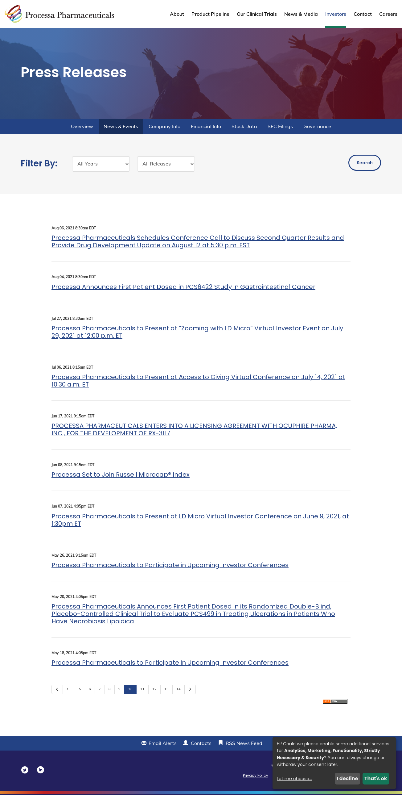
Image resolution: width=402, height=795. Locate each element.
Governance (317, 127)
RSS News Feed (244, 744)
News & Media (301, 14)
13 (166, 690)
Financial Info (206, 127)
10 (130, 690)
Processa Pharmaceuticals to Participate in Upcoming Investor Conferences (170, 566)
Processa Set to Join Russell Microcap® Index (120, 475)
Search (365, 164)
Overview (82, 127)
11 (142, 690)
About (177, 14)
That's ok (375, 778)
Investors (335, 14)
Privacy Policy (255, 776)
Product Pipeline (210, 14)
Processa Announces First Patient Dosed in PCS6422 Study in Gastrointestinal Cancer (183, 287)
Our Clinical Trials (257, 14)
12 (154, 690)
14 (178, 690)
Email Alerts (163, 744)
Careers (388, 14)
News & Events (121, 127)
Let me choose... (294, 779)
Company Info (164, 127)
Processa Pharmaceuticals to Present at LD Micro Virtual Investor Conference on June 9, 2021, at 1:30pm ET (200, 521)
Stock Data (244, 127)
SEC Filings (280, 127)
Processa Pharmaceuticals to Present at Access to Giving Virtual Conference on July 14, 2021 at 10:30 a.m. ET (198, 382)
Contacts (201, 744)
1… (69, 690)
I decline (347, 778)
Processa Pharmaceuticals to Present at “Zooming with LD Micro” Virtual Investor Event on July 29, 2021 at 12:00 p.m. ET (197, 333)
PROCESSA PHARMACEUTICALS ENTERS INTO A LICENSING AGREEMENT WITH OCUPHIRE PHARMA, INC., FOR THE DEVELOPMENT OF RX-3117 (194, 431)
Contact (363, 14)
